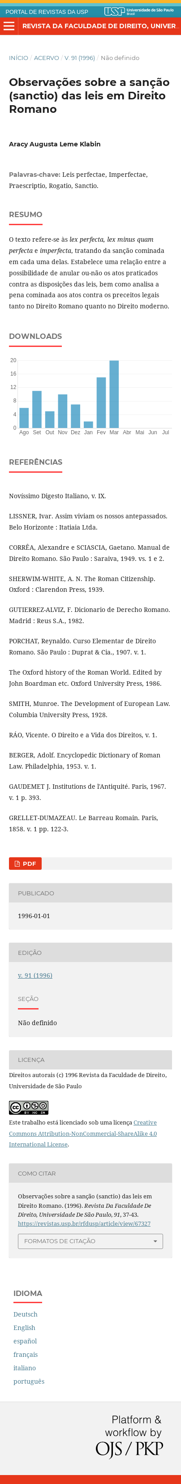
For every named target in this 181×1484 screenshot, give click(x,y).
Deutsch (25, 1314)
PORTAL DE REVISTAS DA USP (47, 12)
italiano (24, 1368)
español (25, 1341)
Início (18, 57)
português (28, 1381)
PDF (28, 863)
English (24, 1327)
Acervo (46, 57)
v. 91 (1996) (80, 57)
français (25, 1354)
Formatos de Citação (59, 1241)
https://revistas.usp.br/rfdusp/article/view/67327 (84, 1223)
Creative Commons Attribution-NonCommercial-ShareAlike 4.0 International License (83, 1133)
